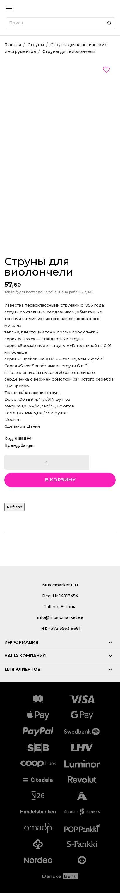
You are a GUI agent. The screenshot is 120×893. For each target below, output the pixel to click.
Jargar (27, 445)
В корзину (60, 480)
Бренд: (12, 445)
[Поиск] (60, 23)
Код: (9, 438)
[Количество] (46, 462)
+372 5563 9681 (64, 628)
